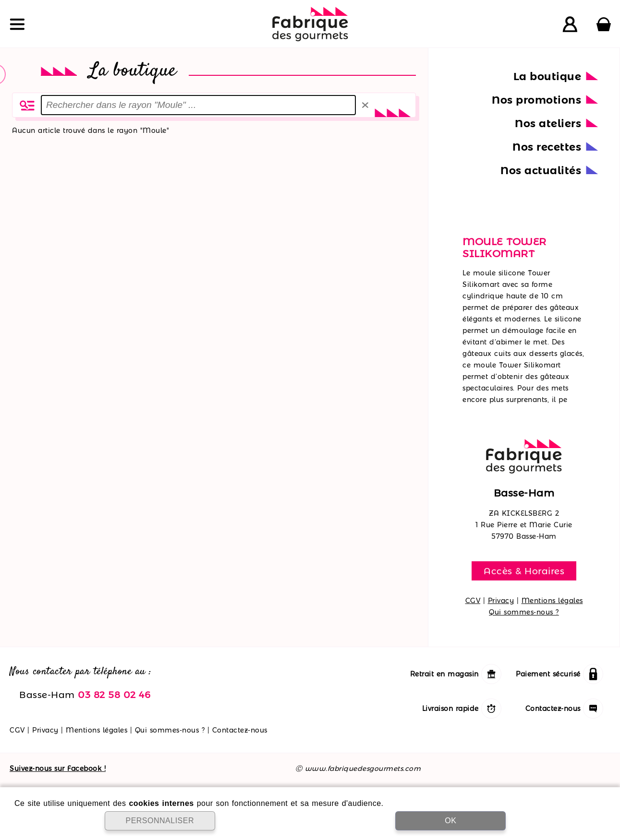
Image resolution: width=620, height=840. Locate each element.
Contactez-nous (239, 730)
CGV (473, 600)
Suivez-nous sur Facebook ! (58, 768)
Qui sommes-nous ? (524, 612)
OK (450, 820)
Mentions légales (552, 600)
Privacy (501, 600)
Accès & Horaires (524, 571)
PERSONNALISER (159, 820)
